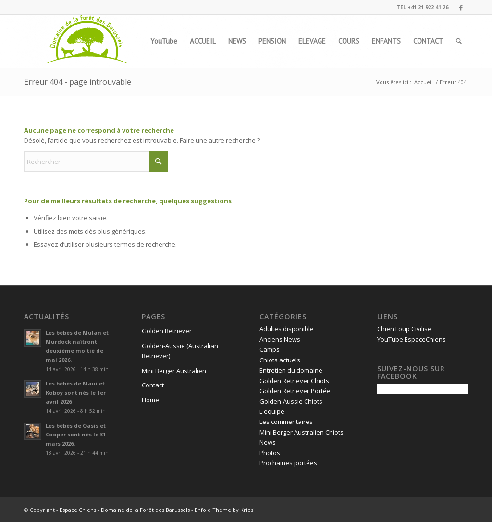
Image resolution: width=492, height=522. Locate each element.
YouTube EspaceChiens (411, 339)
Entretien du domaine (290, 370)
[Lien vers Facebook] (461, 7)
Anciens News (279, 339)
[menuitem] (164, 41)
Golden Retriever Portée (295, 390)
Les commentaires (286, 421)
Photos (269, 452)
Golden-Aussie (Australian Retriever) (180, 350)
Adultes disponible (286, 328)
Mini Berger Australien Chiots (301, 432)
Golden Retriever (167, 330)
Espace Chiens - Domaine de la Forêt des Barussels (125, 509)
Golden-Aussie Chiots (290, 401)
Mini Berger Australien (174, 370)
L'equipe (271, 411)
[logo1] (87, 41)
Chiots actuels (279, 360)
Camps (269, 349)
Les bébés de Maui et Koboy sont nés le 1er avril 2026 (76, 392)
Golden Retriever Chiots (294, 380)
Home (150, 400)
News (267, 442)
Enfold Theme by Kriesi (225, 509)
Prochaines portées (288, 463)
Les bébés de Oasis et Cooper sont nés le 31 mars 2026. (76, 434)
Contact (153, 385)
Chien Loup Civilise (404, 328)
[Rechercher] (459, 41)
